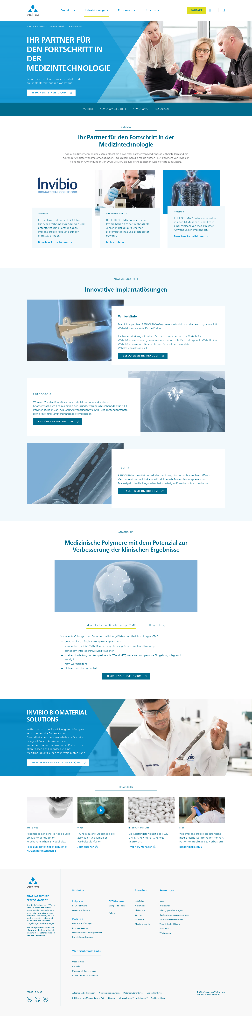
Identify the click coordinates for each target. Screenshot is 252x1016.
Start (29, 26)
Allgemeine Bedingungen (83, 993)
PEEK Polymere (79, 906)
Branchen (40, 26)
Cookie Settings (158, 998)
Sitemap (111, 998)
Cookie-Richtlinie (154, 993)
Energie (138, 915)
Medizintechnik (57, 26)
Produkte (78, 890)
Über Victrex (78, 962)
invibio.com (141, 998)
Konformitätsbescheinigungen (174, 915)
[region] (126, 212)
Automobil (140, 906)
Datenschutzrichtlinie (133, 993)
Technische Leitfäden (170, 924)
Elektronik (140, 910)
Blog (162, 901)
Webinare (164, 928)
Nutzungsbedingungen (109, 993)
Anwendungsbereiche (113, 109)
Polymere (77, 901)
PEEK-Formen (116, 901)
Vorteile (88, 109)
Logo (33, 883)
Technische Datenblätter (171, 919)
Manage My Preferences (84, 971)
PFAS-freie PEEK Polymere (85, 975)
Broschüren (165, 906)
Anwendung (140, 109)
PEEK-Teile (78, 919)
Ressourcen (162, 109)
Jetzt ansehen (87, 847)
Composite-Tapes (117, 906)
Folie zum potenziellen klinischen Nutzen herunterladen (47, 849)
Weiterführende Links (86, 951)
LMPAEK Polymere (81, 910)
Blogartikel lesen (191, 847)
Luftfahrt (139, 901)
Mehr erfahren (116, 242)
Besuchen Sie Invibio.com (55, 242)
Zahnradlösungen (80, 928)
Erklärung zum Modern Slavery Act (88, 998)
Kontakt (76, 966)
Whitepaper (165, 933)
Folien (112, 913)
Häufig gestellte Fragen (171, 910)
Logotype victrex (33, 10)
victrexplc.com (125, 998)
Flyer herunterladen (142, 847)
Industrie (139, 919)
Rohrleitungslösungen (82, 937)
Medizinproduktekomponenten (87, 932)
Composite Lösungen (82, 923)
